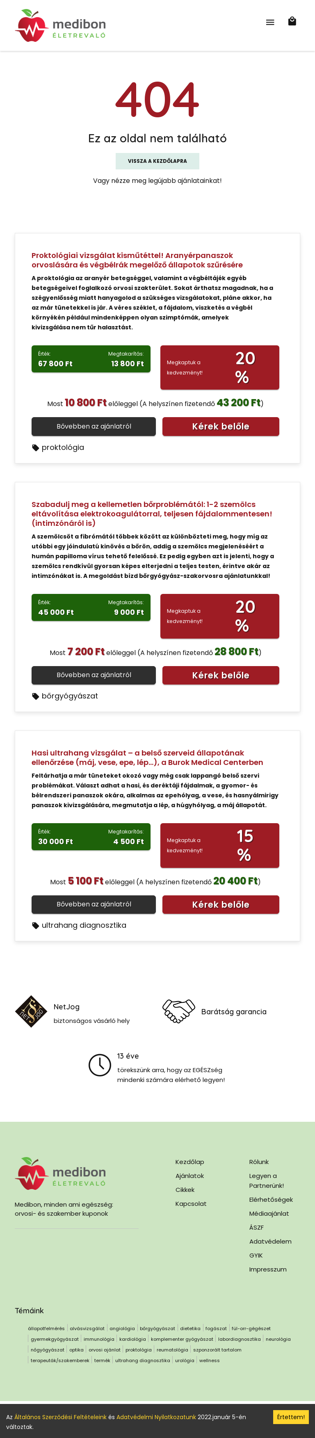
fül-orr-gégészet (251, 1328)
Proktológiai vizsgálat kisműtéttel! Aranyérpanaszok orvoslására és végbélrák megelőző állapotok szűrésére (137, 260)
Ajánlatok (190, 1175)
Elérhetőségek (271, 1199)
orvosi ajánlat (105, 1350)
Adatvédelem (270, 1241)
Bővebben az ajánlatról (94, 426)
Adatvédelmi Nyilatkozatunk (156, 1417)
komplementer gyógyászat (182, 1339)
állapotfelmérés (46, 1328)
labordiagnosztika (239, 1339)
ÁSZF (256, 1227)
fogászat (216, 1328)
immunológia (99, 1339)
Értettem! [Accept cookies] (291, 1417)
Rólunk (259, 1161)
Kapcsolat (191, 1203)
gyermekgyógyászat (55, 1339)
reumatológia (172, 1350)
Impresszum (268, 1269)
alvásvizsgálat (87, 1328)
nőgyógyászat (47, 1350)
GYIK (256, 1255)
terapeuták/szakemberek (60, 1360)
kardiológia (132, 1339)
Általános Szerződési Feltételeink (60, 1417)
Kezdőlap (190, 1161)
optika (76, 1350)
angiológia (122, 1328)
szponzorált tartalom (217, 1350)
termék (102, 1360)
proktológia (58, 447)
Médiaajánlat (269, 1213)
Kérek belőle (221, 426)
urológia (184, 1360)
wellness (209, 1360)
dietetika (190, 1328)
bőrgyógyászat (65, 696)
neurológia (278, 1339)
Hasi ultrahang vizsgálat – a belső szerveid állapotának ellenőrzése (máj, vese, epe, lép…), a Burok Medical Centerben (147, 757)
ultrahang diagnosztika (79, 925)
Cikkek (185, 1189)
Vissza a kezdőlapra (157, 160)
